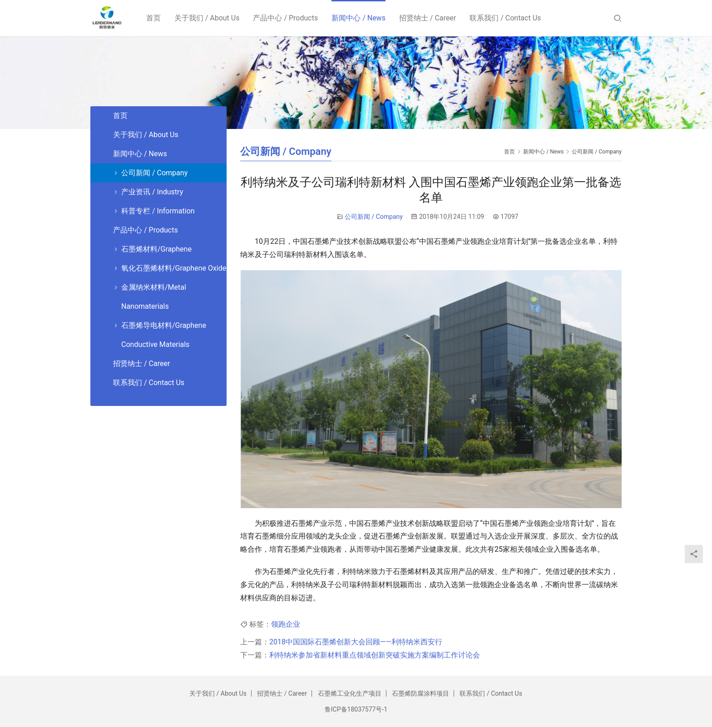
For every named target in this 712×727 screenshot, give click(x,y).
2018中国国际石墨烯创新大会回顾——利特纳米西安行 (355, 642)
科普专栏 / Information (158, 211)
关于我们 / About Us (208, 18)
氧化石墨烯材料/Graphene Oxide (173, 268)
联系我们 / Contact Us (507, 18)
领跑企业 (285, 624)
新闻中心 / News (360, 18)
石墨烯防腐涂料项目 (420, 693)
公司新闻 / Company (374, 216)
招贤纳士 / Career (428, 18)
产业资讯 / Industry (152, 192)
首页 (155, 18)
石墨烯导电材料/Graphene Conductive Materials (163, 335)
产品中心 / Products (287, 18)
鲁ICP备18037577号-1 (356, 709)
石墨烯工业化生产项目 (349, 693)
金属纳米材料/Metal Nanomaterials (153, 297)
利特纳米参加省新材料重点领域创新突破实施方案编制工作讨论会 (374, 655)
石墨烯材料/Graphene (156, 249)
